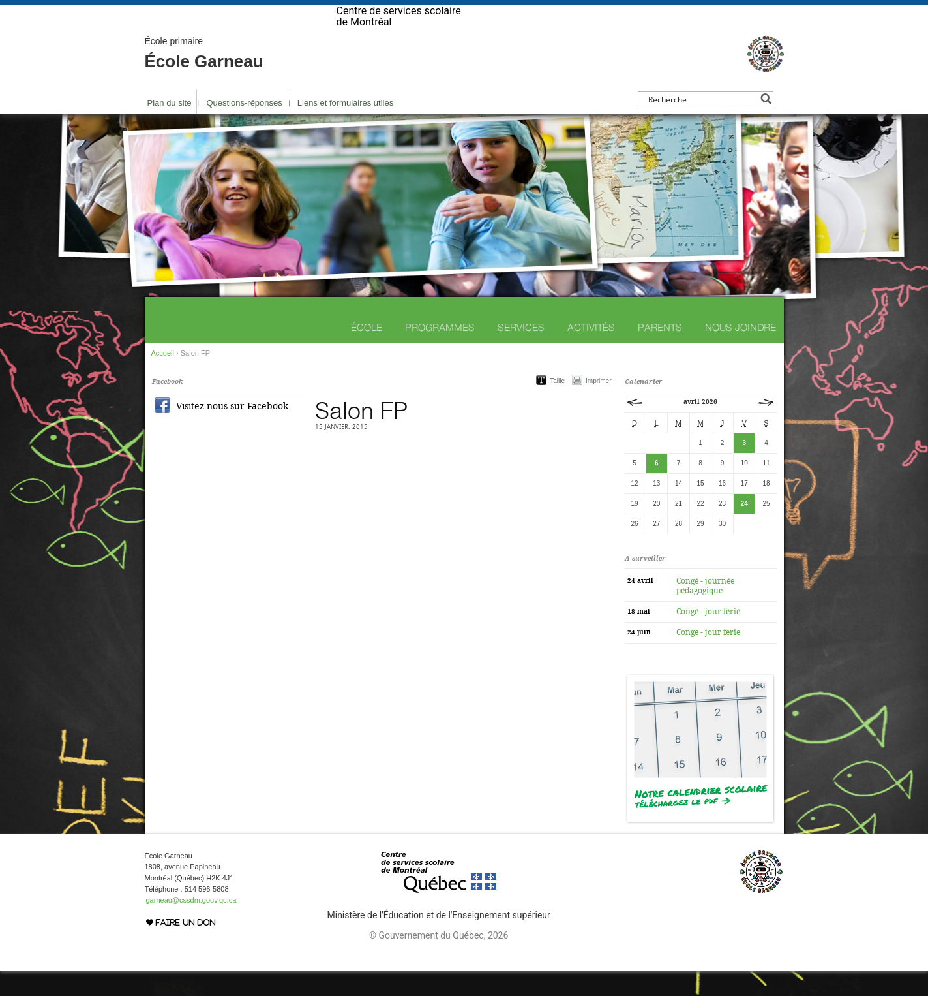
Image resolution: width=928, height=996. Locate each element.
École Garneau (204, 78)
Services (521, 352)
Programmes (440, 352)
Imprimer (598, 405)
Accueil (162, 378)
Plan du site (169, 127)
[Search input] (702, 123)
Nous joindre (740, 352)
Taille (557, 405)
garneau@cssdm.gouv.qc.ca (191, 925)
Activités (591, 352)
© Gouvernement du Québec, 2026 (438, 960)
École (366, 352)
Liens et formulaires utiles (345, 127)
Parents (660, 352)
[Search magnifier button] (766, 124)
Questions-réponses (244, 127)
